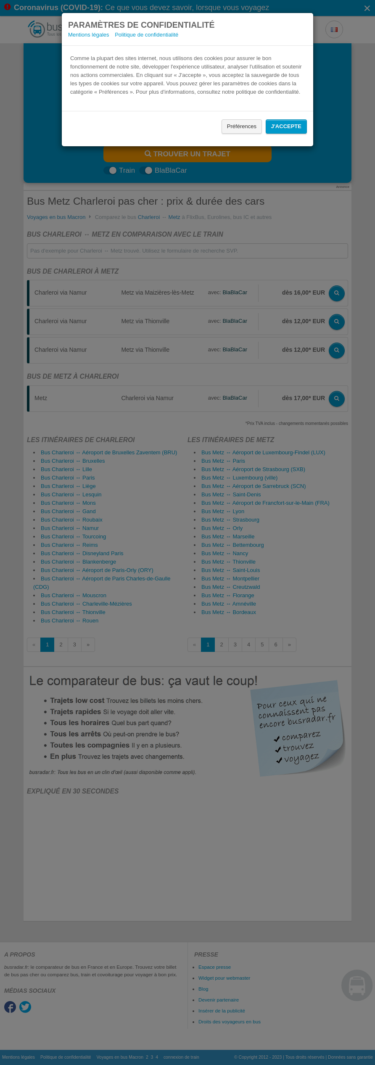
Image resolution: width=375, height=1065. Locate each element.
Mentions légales (88, 35)
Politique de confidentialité (146, 35)
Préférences (241, 126)
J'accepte (286, 126)
